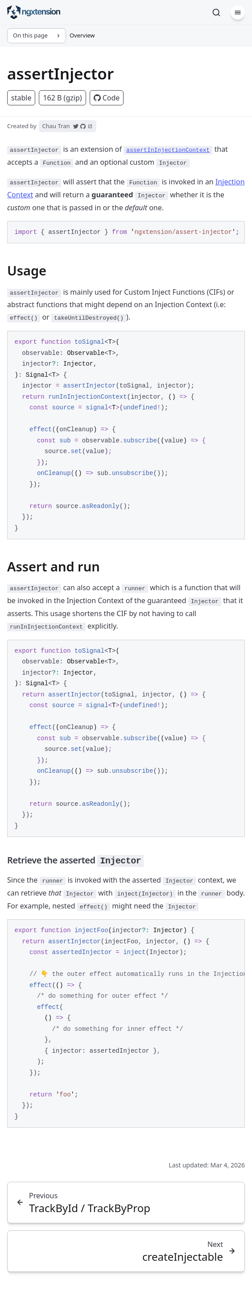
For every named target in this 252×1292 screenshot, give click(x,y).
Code (107, 98)
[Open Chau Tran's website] (90, 126)
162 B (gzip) (62, 98)
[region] (126, 232)
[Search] (216, 12)
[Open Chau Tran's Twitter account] (75, 126)
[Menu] (238, 12)
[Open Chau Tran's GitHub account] (83, 126)
